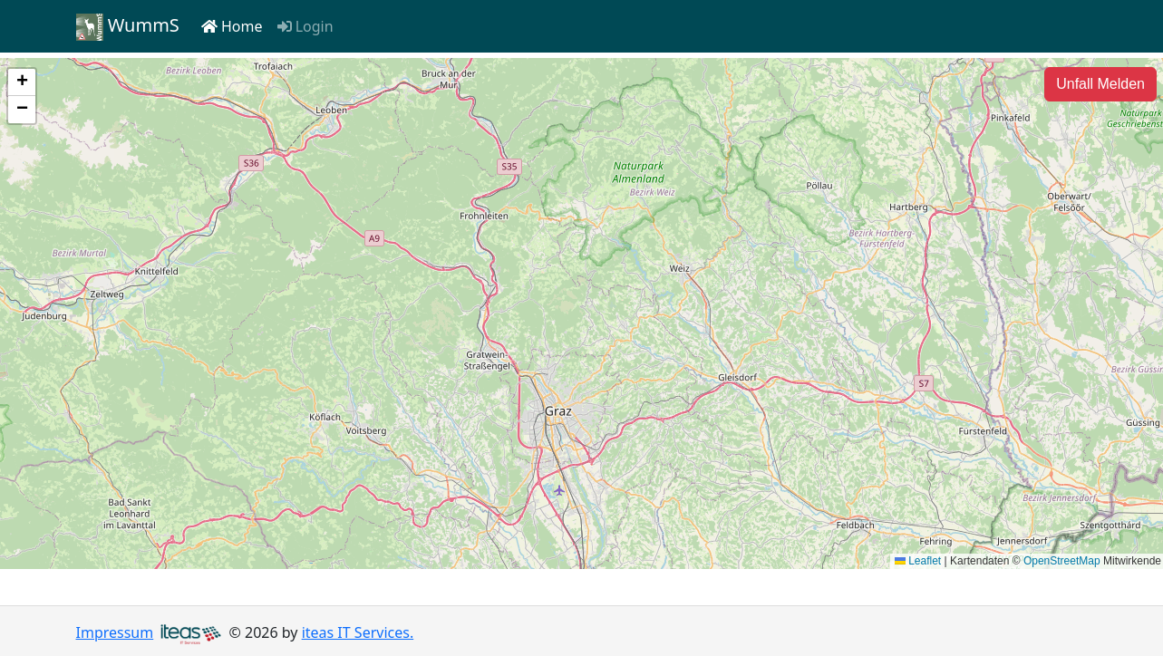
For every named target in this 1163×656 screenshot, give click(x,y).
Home (232, 26)
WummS (127, 27)
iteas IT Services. (358, 632)
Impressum (115, 632)
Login (305, 26)
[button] (21, 82)
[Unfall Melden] (1100, 84)
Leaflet (918, 561)
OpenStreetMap (1061, 561)
